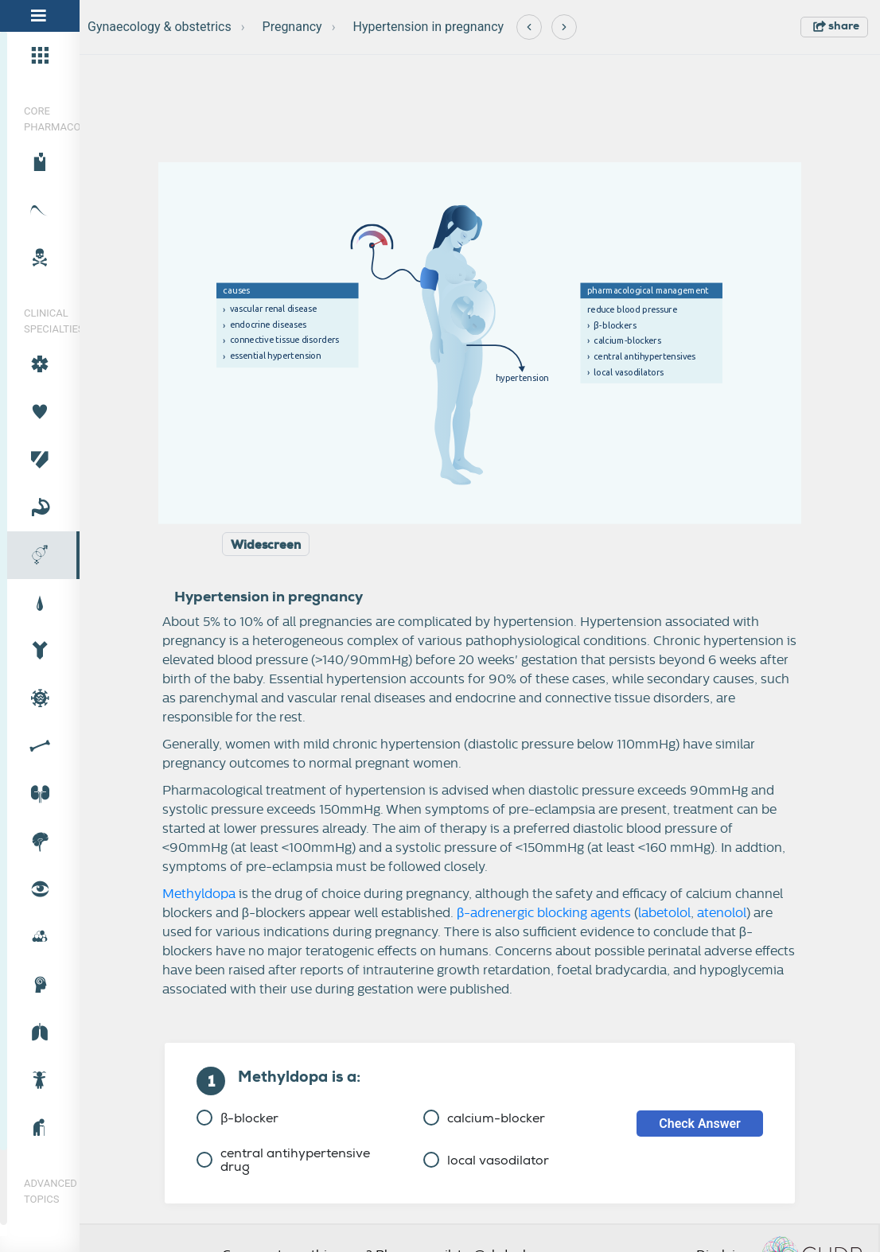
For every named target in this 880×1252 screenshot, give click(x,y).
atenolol (721, 913)
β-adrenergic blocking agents (544, 913)
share (836, 25)
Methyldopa (199, 894)
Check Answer (700, 1123)
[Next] (564, 27)
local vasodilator (486, 1160)
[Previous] (529, 27)
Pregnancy (292, 26)
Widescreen (266, 545)
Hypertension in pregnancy (428, 26)
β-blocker (237, 1118)
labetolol (664, 913)
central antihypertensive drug (283, 1159)
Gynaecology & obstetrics (160, 26)
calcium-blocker (484, 1118)
